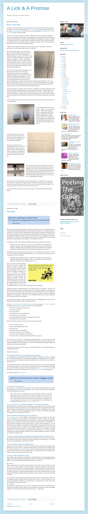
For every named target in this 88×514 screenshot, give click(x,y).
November (65, 80)
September (65, 84)
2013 (63, 108)
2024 (63, 60)
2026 (63, 56)
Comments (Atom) (17, 506)
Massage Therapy (72, 115)
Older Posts (52, 504)
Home (31, 504)
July (64, 87)
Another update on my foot (74, 163)
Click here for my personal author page (69, 50)
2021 (63, 66)
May (64, 96)
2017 (63, 72)
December (65, 78)
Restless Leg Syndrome (73, 153)
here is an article (38, 369)
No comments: (23, 203)
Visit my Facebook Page (65, 235)
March (64, 100)
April (64, 98)
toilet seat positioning (17, 31)
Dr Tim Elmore (47, 304)
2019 (63, 68)
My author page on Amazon (66, 44)
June (64, 89)
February (65, 102)
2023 (63, 62)
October (65, 81)
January (65, 103)
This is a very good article (44, 367)
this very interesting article (17, 304)
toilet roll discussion (32, 29)
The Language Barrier (66, 134)
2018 (63, 70)
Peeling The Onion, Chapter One (30, 401)
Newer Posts (10, 504)
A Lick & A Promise (28, 8)
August (64, 85)
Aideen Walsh (63, 233)
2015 (63, 76)
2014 (63, 106)
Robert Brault (22, 372)
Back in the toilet (13, 25)
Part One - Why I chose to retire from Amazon (74, 124)
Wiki (35, 261)
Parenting (11, 211)
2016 (63, 74)
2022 (63, 64)
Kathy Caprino (29, 304)
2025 (63, 58)
